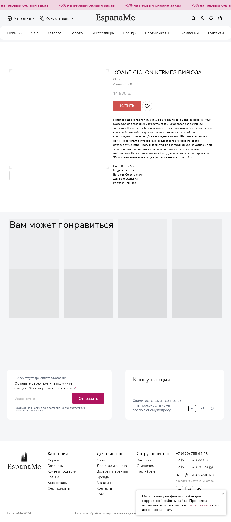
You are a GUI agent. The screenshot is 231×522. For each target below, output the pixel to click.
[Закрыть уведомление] (223, 494)
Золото (76, 33)
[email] (40, 398)
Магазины (22, 18)
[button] (193, 18)
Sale (35, 33)
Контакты (215, 33)
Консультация (58, 18)
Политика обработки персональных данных (106, 513)
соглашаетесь (199, 505)
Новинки (15, 33)
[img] (180, 490)
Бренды (129, 33)
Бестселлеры (103, 33)
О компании (188, 33)
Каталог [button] (54, 33)
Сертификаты (157, 33)
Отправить (88, 398)
